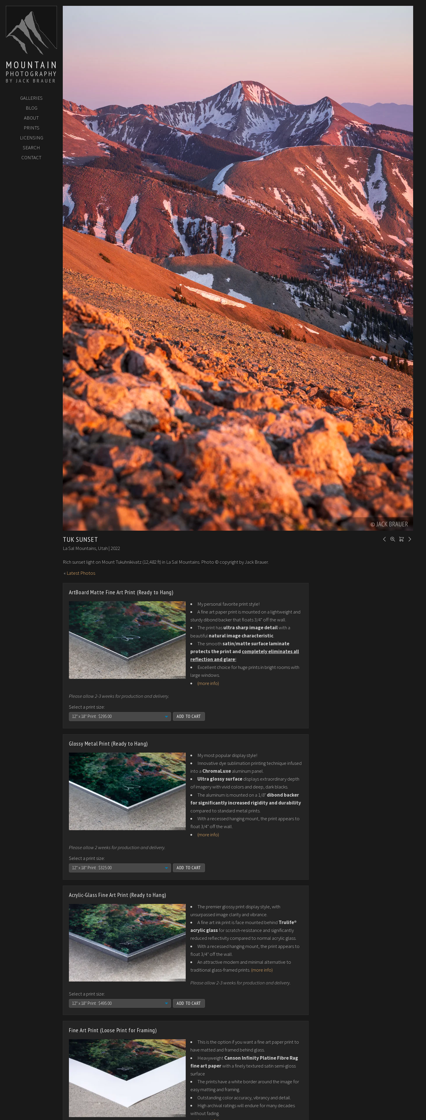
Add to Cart (189, 716)
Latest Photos (81, 573)
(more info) (208, 683)
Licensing (31, 137)
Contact (31, 157)
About (31, 118)
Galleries (31, 98)
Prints (31, 128)
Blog (31, 108)
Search (31, 147)
